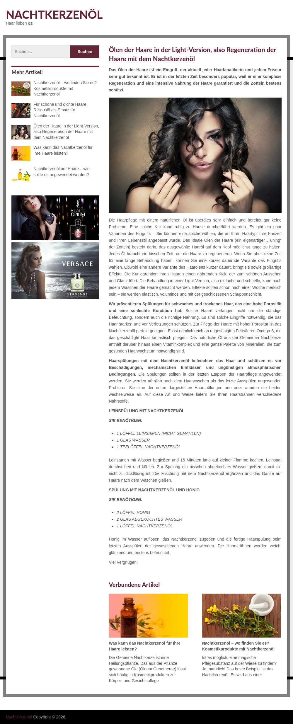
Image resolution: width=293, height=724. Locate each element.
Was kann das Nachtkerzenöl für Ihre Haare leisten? (52, 150)
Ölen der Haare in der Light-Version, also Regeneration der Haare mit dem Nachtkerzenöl (55, 132)
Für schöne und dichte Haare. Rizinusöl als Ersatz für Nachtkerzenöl (49, 110)
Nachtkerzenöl (54, 14)
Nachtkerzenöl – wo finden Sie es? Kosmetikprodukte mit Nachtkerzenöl (54, 88)
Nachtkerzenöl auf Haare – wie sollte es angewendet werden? (50, 172)
